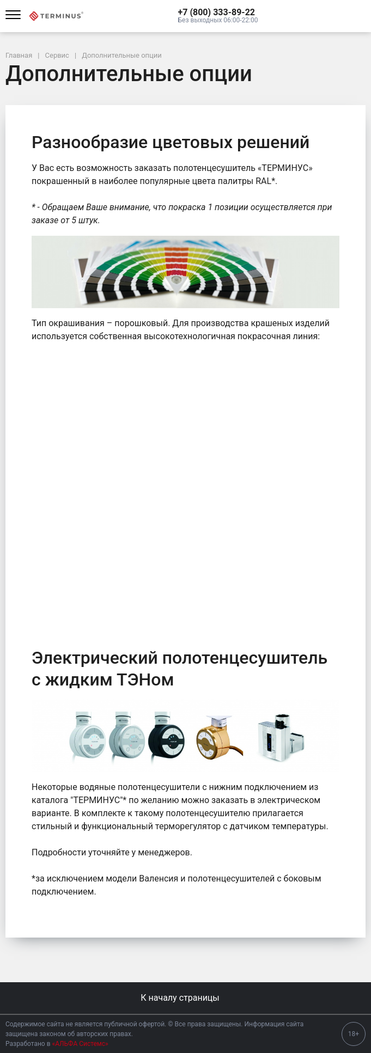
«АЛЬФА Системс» (80, 1044)
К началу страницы (185, 998)
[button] (218, 12)
